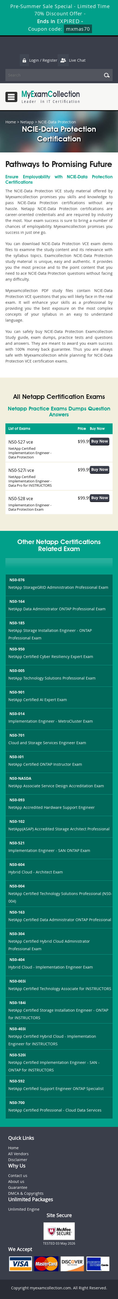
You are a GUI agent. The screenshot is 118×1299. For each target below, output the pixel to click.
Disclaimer (17, 1159)
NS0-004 (16, 886)
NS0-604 (16, 864)
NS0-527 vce (20, 442)
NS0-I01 (16, 756)
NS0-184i (17, 1002)
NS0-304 (16, 933)
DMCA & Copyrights (26, 1193)
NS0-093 (16, 799)
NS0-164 (16, 601)
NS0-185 (16, 622)
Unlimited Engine (24, 1209)
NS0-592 (16, 1081)
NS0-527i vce (21, 470)
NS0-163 (16, 912)
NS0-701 (16, 735)
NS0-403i (17, 1028)
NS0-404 (16, 959)
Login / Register (38, 60)
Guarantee (17, 1187)
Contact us (17, 1175)
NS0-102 (16, 821)
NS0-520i (17, 1054)
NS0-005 (16, 670)
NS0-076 (16, 579)
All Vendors (18, 1153)
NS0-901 (16, 692)
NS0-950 (16, 649)
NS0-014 (16, 713)
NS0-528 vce (20, 499)
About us (16, 1181)
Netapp (27, 121)
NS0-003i (17, 981)
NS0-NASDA (19, 778)
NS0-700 (16, 1102)
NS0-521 (16, 842)
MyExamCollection (51, 97)
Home (10, 121)
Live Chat (71, 60)
